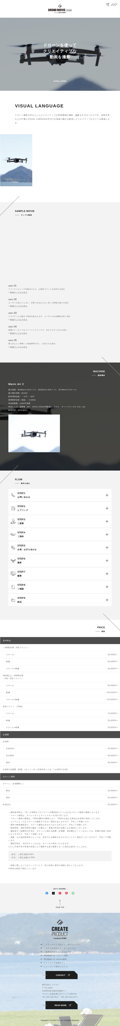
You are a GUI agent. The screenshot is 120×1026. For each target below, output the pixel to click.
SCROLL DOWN (60, 79)
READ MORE (63, 1005)
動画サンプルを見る (18, 292)
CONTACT (63, 975)
